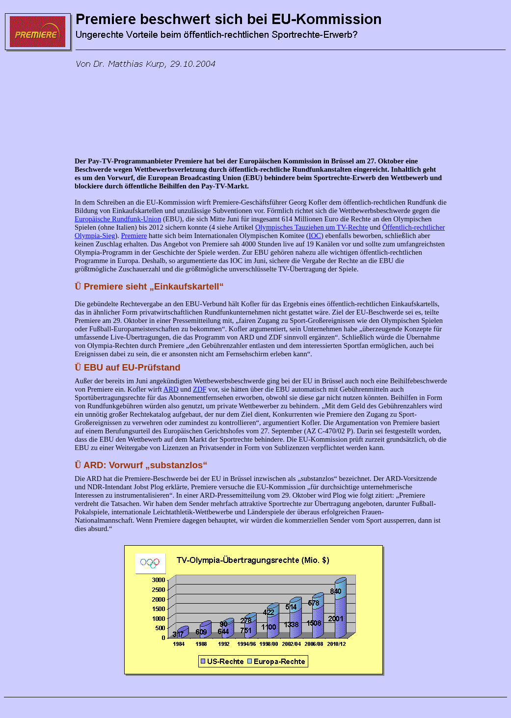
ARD (171, 389)
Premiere (134, 235)
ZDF (200, 389)
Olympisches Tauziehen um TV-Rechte (311, 227)
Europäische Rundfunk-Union (118, 219)
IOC (315, 235)
